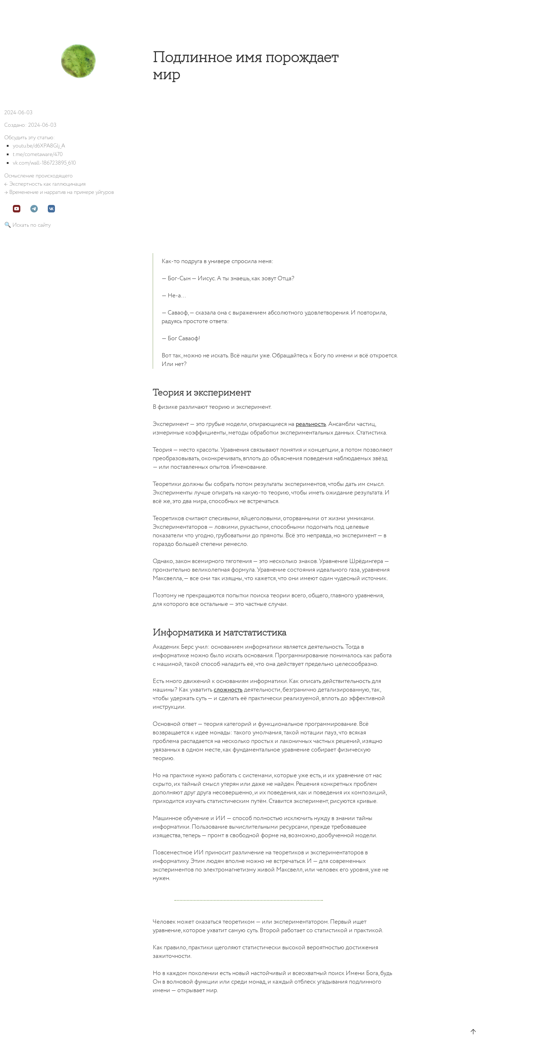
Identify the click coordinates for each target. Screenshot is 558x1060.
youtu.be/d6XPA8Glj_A (39, 146)
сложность (228, 689)
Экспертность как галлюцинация (47, 184)
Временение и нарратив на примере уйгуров (61, 192)
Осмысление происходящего (38, 176)
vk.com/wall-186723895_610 (44, 163)
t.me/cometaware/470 (38, 154)
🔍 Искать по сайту (27, 225)
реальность (311, 424)
